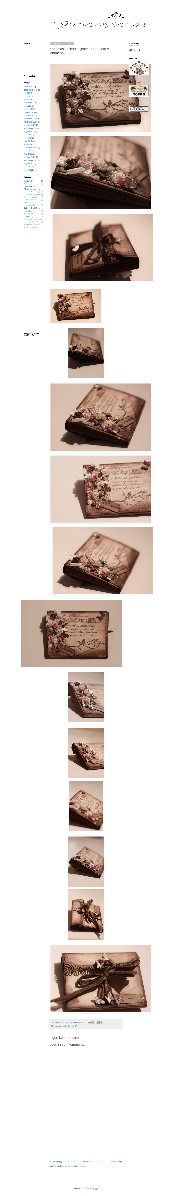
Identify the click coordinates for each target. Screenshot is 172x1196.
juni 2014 (28, 138)
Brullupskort (28, 184)
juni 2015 (28, 109)
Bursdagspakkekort (33, 189)
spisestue (37, 224)
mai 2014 (28, 141)
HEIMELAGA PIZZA (31, 200)
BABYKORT (29, 181)
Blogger (95, 1188)
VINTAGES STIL (29, 227)
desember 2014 (30, 119)
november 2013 (30, 147)
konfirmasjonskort (64, 1026)
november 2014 (30, 122)
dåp (41, 192)
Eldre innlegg (116, 1161)
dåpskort (30, 194)
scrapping (27, 224)
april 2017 (28, 93)
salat (37, 222)
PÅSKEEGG (28, 219)
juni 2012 (28, 170)
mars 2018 (28, 87)
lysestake (27, 211)
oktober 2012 (29, 157)
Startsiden (86, 1161)
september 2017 (31, 90)
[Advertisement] (86, 1136)
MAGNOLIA (28, 214)
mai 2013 (28, 154)
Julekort (26, 202)
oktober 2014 (29, 125)
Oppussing (28, 216)
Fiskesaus (39, 194)
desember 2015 (30, 103)
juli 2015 (27, 106)
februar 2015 (29, 112)
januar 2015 (29, 115)
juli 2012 (27, 167)
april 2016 (28, 99)
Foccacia (33, 197)
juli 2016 (27, 96)
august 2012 (29, 163)
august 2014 (29, 131)
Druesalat (34, 192)
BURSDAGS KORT (33, 186)
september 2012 (31, 160)
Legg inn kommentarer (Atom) (72, 1166)
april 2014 (28, 144)
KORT (74, 1026)
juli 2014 (27, 135)
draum (26, 192)
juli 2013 (27, 151)
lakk (39, 208)
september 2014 (31, 128)
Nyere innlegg (56, 1161)
